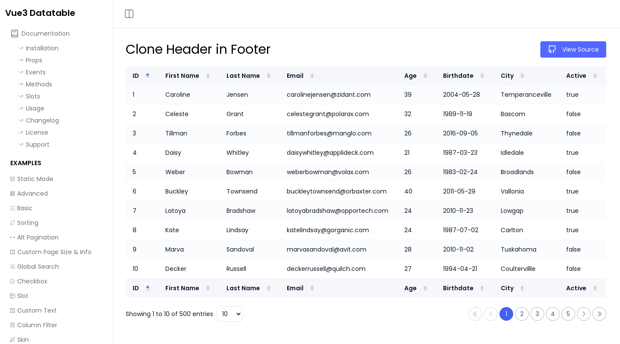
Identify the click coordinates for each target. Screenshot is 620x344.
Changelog (38, 120)
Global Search (34, 266)
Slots (29, 96)
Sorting (23, 222)
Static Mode (31, 179)
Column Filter (33, 325)
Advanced (28, 193)
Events (32, 72)
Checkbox (28, 281)
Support (34, 144)
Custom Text (33, 310)
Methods (35, 84)
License (33, 132)
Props (30, 60)
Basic (21, 208)
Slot (18, 296)
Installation (38, 48)
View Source (573, 49)
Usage (31, 108)
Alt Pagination (34, 237)
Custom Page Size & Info (50, 252)
